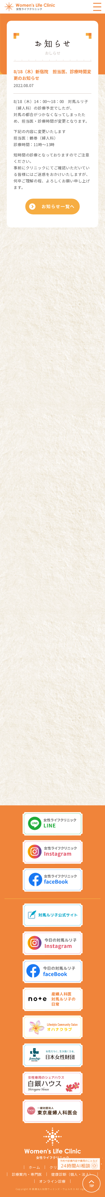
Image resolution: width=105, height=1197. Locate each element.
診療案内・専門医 (27, 1174)
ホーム (34, 1167)
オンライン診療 (52, 1181)
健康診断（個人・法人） (72, 1174)
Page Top (91, 1183)
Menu (97, 7)
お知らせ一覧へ (58, 206)
